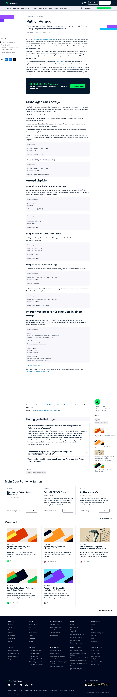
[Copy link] (2, 59)
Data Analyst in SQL (76, 650)
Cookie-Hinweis (28, 690)
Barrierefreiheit (63, 690)
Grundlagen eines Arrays (8, 42)
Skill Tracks (32, 627)
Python (45, 16)
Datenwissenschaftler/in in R (79, 658)
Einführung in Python (35, 650)
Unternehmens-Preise (56, 627)
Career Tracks (33, 624)
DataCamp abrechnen (77, 634)
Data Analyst (95, 650)
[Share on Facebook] (10, 59)
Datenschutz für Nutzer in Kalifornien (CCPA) (45, 690)
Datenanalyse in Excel (35, 662)
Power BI (94, 635)
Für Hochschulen (75, 640)
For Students (74, 627)
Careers (10, 630)
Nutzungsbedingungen (13, 694)
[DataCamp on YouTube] (26, 685)
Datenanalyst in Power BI (78, 660)
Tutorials (37, 16)
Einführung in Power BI (35, 659)
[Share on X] (14, 59)
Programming (12, 659)
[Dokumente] (25, 8)
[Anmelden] (93, 3)
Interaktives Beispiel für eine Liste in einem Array (9, 48)
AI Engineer (94, 659)
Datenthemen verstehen (57, 666)
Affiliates (10, 633)
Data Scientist (95, 656)
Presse (10, 627)
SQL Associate (95, 653)
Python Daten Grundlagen (57, 656)
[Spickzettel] (43, 8)
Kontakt (10, 641)
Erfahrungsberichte (76, 637)
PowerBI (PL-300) (96, 662)
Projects (31, 635)
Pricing (72, 624)
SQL (92, 630)
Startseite (30, 16)
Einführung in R (33, 656)
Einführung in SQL (34, 653)
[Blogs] (9, 8)
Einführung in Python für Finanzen (37, 371)
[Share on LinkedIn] (6, 59)
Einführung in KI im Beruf (36, 664)
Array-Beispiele (5, 45)
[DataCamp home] (20, 681)
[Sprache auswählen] (84, 3)
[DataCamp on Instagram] (32, 685)
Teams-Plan (53, 630)
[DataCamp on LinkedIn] (21, 685)
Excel (93, 638)
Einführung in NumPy (89, 492)
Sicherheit (71, 690)
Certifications (33, 633)
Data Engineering (13, 656)
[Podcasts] (34, 8)
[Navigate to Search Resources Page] (81, 8)
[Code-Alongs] (53, 8)
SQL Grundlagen (55, 653)
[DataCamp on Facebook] (9, 685)
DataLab (31, 641)
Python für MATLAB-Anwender (56, 492)
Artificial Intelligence (97, 633)
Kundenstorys (54, 635)
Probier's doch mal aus (34, 366)
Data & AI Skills (54, 624)
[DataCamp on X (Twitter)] (15, 685)
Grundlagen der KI (55, 650)
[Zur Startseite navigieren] (12, 3)
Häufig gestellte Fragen (8, 52)
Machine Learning (13, 653)
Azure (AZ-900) (96, 664)
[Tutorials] (16, 8)
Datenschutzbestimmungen (15, 690)
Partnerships (11, 635)
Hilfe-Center (11, 638)
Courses (31, 630)
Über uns (10, 624)
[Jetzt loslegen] (105, 3)
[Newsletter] (63, 8)
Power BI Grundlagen (56, 659)
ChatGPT (94, 641)
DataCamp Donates (76, 643)
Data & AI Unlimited (55, 633)
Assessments (33, 638)
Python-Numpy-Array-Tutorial (47, 410)
